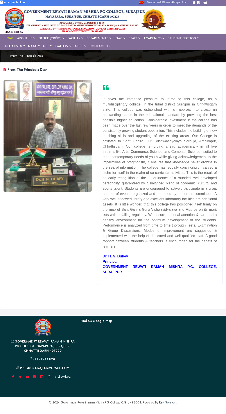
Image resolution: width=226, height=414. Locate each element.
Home (9, 38)
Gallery (63, 46)
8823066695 (42, 359)
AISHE (80, 46)
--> (202, 2)
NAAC (34, 46)
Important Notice (12, 2)
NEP (47, 46)
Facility (75, 38)
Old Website (63, 377)
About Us (26, 38)
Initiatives (14, 46)
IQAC (120, 38)
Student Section (183, 38)
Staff (134, 38)
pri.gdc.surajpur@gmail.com (42, 368)
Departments (98, 38)
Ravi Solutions (168, 402)
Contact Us (99, 46)
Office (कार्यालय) (51, 38)
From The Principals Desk (26, 56)
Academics (153, 38)
